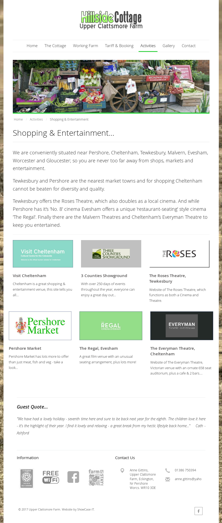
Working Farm (85, 45)
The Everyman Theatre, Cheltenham (172, 351)
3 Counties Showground (104, 275)
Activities (148, 45)
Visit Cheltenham (29, 275)
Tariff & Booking (119, 45)
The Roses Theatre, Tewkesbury (167, 278)
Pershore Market (25, 348)
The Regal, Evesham (98, 348)
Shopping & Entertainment (69, 119)
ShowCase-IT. (86, 509)
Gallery (169, 45)
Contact (189, 45)
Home (32, 45)
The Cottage (55, 45)
